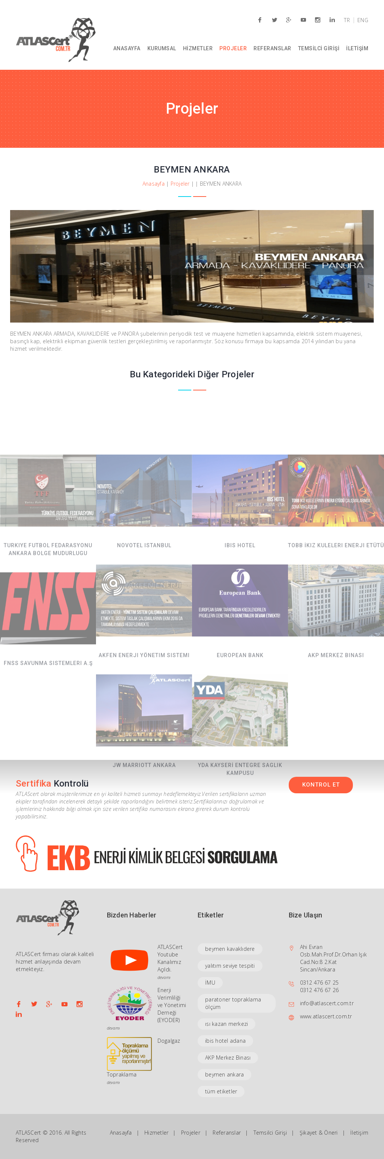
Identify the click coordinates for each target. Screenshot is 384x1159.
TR (347, 20)
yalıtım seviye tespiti (230, 965)
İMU (210, 982)
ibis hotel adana (225, 1040)
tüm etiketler (221, 1091)
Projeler (180, 183)
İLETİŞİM (357, 48)
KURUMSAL (161, 48)
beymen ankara (224, 1074)
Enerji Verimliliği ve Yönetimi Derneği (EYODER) (172, 1005)
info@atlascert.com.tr (327, 1003)
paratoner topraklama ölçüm (233, 1003)
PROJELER (233, 48)
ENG (362, 20)
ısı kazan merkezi (226, 1023)
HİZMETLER (198, 48)
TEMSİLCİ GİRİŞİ (319, 48)
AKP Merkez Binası (227, 1057)
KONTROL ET (321, 784)
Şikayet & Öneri (319, 1132)
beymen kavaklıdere (230, 948)
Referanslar (227, 1132)
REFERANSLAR (272, 48)
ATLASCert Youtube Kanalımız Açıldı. (170, 958)
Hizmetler (156, 1132)
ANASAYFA (127, 48)
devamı (164, 977)
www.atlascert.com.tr (326, 1016)
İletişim (359, 1132)
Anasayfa (153, 183)
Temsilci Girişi (270, 1132)
